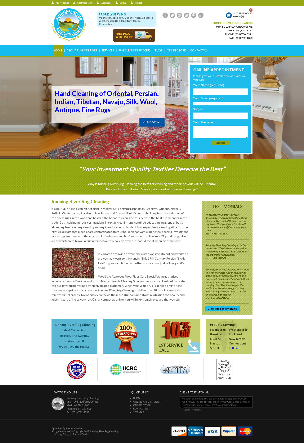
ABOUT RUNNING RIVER (82, 50)
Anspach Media (74, 428)
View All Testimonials (222, 308)
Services (108, 50)
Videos (138, 2)
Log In (123, 2)
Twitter (172, 15)
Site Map (138, 412)
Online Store (176, 50)
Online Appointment (146, 401)
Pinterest (193, 15)
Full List (234, 348)
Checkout (106, 2)
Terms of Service (81, 434)
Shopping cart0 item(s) (242, 15)
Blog (158, 50)
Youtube (186, 15)
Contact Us (199, 50)
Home (58, 50)
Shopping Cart (85, 2)
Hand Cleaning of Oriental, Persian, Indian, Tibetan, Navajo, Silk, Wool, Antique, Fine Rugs (107, 101)
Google (179, 15)
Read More (152, 122)
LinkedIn (201, 15)
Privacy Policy (61, 434)
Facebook (165, 15)
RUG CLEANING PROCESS (135, 50)
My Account (62, 2)
